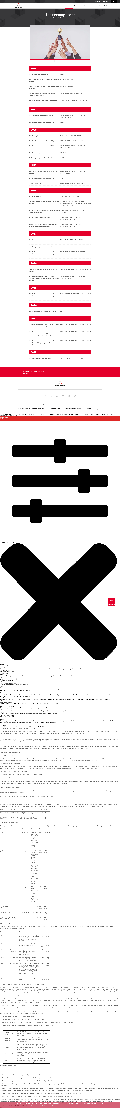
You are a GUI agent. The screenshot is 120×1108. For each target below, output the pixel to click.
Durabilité (71, 404)
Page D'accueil (53, 17)
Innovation (63, 404)
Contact (77, 404)
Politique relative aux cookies (56, 409)
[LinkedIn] (69, 396)
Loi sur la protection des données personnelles (73, 409)
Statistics (2, 674)
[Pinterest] (75, 396)
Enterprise (59, 17)
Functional (2, 719)
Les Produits (56, 404)
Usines (49, 404)
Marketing (2, 697)
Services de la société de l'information (38, 409)
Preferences (3, 667)
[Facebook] (45, 396)
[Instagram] (57, 396)
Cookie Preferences (90, 409)
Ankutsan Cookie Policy (87, 1103)
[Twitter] (51, 396)
